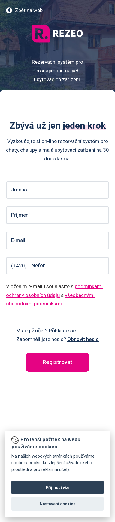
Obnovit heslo (83, 339)
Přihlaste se (62, 331)
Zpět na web (29, 10)
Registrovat (57, 362)
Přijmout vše (57, 487)
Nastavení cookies (58, 503)
